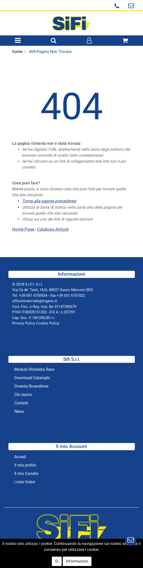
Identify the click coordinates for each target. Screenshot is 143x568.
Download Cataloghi (32, 377)
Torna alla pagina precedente (49, 200)
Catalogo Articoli (53, 229)
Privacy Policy (23, 323)
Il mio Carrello (26, 473)
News (19, 411)
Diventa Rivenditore (31, 386)
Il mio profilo (25, 465)
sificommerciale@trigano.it (34, 301)
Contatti (21, 403)
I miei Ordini (24, 482)
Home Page (23, 229)
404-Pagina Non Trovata (50, 51)
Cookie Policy (47, 323)
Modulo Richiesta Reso (34, 369)
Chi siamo (23, 394)
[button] (53, 41)
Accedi (20, 456)
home (17, 51)
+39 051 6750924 (33, 295)
